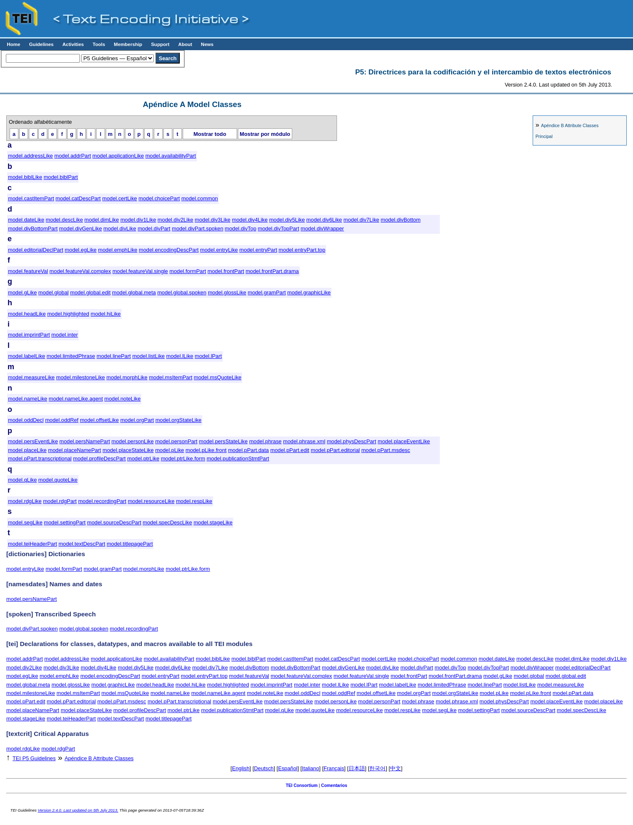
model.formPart (187, 271)
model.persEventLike (33, 441)
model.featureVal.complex (80, 271)
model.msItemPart (170, 377)
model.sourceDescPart (114, 522)
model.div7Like (361, 220)
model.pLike (169, 450)
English (241, 768)
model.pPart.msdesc (385, 450)
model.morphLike (126, 377)
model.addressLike (30, 156)
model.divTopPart (278, 228)
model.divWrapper (322, 228)
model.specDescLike (167, 522)
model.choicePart (159, 198)
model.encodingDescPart (169, 250)
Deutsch (264, 768)
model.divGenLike (80, 228)
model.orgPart (137, 420)
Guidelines (41, 44)
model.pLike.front (206, 450)
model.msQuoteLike (218, 377)
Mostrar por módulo (265, 134)
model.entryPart (258, 250)
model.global (53, 292)
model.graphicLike (309, 292)
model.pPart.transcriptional (39, 458)
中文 (395, 768)
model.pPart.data (248, 450)
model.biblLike (25, 177)
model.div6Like (324, 220)
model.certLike (119, 198)
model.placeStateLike (127, 450)
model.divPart (154, 228)
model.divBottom (400, 220)
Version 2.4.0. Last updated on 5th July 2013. (78, 810)
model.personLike (133, 441)
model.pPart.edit (289, 450)
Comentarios (334, 785)
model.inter (64, 335)
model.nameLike (27, 399)
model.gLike (22, 292)
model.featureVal (28, 271)
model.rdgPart (60, 501)
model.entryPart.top (301, 250)
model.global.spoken (181, 292)
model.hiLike (106, 314)
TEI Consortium (301, 785)
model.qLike (22, 480)
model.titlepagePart (130, 544)
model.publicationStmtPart (238, 458)
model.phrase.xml (304, 441)
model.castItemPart (31, 198)
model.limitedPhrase (71, 356)
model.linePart (114, 356)
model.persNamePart (84, 441)
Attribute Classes (569, 125)
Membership (128, 44)
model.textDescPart (82, 544)
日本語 (357, 768)
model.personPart (176, 441)
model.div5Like (287, 220)
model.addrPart (72, 156)
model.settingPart (65, 522)
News (207, 44)
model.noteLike (123, 399)
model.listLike (148, 356)
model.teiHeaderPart (32, 544)
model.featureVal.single (140, 271)
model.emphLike (118, 250)
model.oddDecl (25, 420)
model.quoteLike (58, 480)
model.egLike (81, 250)
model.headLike (27, 314)
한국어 (377, 768)
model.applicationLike (118, 156)
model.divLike (119, 228)
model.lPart (208, 356)
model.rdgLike (24, 501)
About (185, 44)
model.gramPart (267, 292)
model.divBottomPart (33, 228)
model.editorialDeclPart (35, 250)
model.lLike (179, 356)
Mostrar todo (210, 134)
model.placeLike (27, 450)
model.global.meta (134, 292)
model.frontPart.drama (272, 271)
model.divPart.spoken (197, 228)
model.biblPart (60, 177)
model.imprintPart (29, 335)
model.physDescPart (351, 441)
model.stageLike (213, 522)
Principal (544, 136)
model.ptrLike (143, 458)
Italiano (310, 768)
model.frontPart (225, 271)
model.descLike (64, 220)
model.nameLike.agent (75, 399)
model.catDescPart (78, 198)
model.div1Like (138, 220)
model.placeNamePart (74, 450)
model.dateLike (26, 220)
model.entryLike (219, 250)
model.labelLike (26, 356)
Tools (98, 44)
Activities (73, 44)
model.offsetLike (99, 420)
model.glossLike (227, 292)
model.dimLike (101, 220)
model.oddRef (62, 420)
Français (334, 768)
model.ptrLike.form (183, 458)
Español (287, 768)
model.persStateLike (223, 441)
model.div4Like (250, 220)
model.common (199, 198)
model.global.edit (90, 292)
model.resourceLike (151, 501)
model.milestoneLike (80, 377)
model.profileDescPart (99, 458)
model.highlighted (68, 314)
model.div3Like (212, 220)
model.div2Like (175, 220)
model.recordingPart (102, 501)
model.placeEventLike (404, 441)
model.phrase (265, 441)
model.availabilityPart (170, 156)
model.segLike (25, 522)
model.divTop (240, 228)
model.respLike (194, 501)
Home (13, 44)
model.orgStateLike (179, 420)
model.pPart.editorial (335, 450)
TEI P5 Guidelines (34, 758)
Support (160, 44)
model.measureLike (31, 377)
